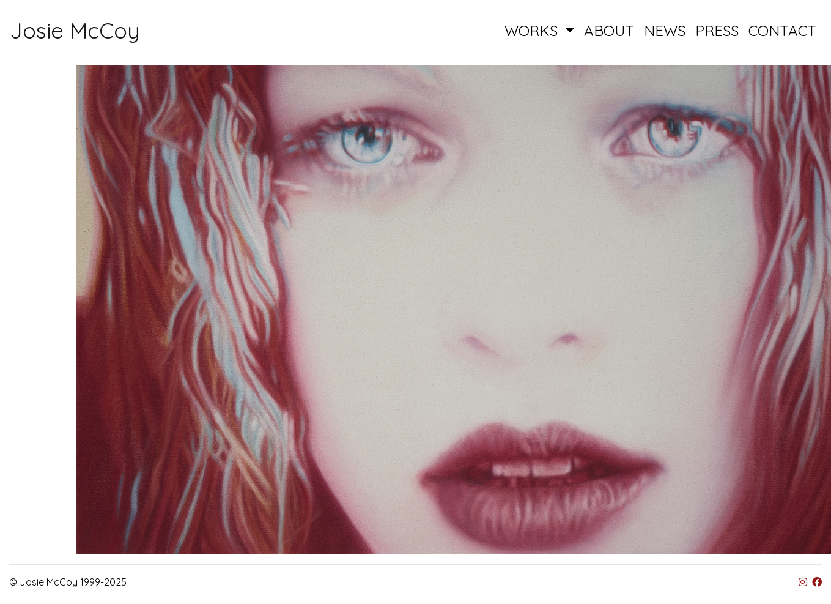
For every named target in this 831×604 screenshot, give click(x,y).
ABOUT (609, 30)
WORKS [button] (533, 30)
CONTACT (782, 30)
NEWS (664, 30)
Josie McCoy (75, 30)
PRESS (717, 30)
